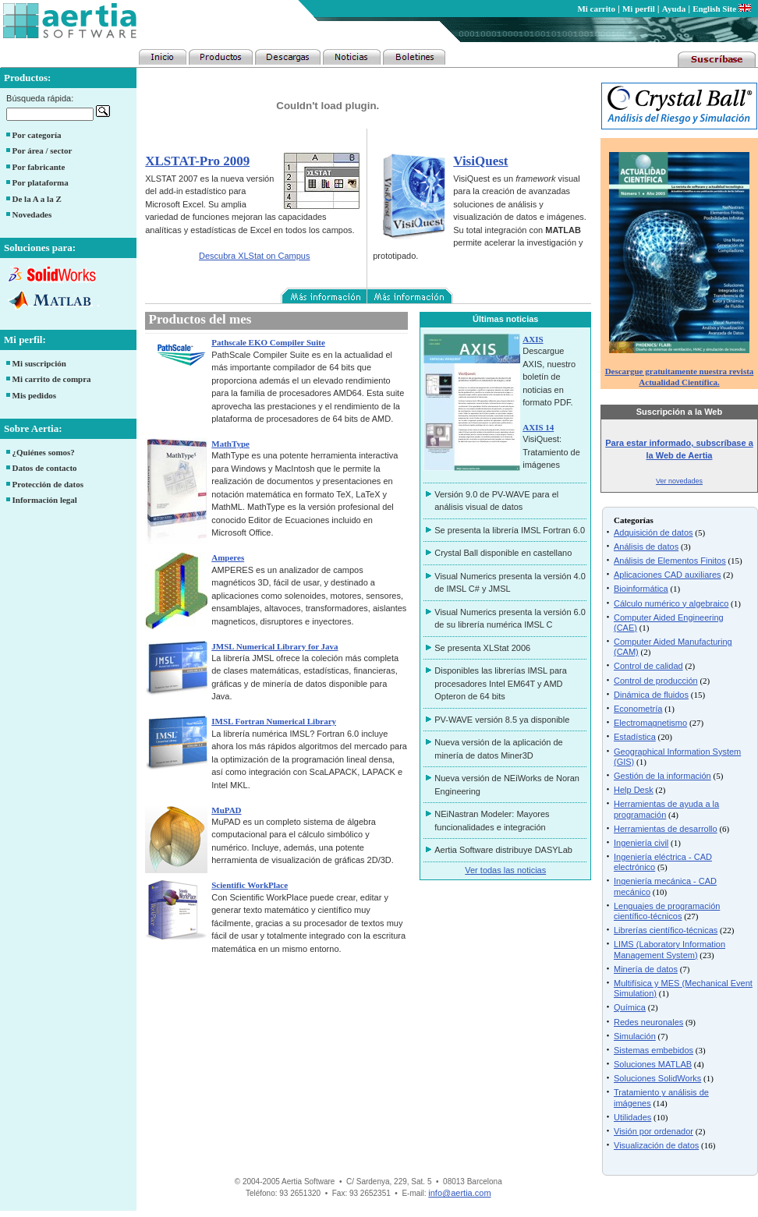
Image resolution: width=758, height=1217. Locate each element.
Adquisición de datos (653, 532)
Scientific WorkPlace (249, 885)
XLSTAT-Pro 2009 (197, 161)
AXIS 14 (538, 427)
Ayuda (673, 8)
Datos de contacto (44, 467)
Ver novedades (679, 481)
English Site (721, 8)
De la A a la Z (37, 198)
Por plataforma (40, 182)
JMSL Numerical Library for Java (274, 646)
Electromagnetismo (650, 722)
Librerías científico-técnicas (665, 930)
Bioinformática (641, 588)
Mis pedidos (34, 395)
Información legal (44, 499)
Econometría (638, 708)
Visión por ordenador (653, 1131)
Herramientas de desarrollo (665, 828)
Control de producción (656, 680)
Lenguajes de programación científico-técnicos (667, 911)
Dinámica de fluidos (651, 694)
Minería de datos (646, 969)
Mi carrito (596, 8)
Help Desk (634, 789)
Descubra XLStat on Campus (254, 255)
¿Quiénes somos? (43, 452)
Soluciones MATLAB (653, 1064)
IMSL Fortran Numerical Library (273, 721)
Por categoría (37, 135)
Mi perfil (638, 8)
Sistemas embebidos (653, 1050)
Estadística (635, 736)
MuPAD (226, 810)
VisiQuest (480, 161)
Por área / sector (42, 150)
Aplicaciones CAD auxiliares (667, 574)
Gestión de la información (662, 775)
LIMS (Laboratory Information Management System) (669, 949)
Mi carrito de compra (51, 379)
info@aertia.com (459, 1193)
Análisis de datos (646, 546)
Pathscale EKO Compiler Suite (268, 342)
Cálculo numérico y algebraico (671, 603)
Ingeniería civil (641, 842)
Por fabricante (39, 167)
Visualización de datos (656, 1145)
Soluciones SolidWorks (657, 1078)
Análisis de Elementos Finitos (670, 560)
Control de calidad (648, 665)
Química (630, 1007)
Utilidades (632, 1117)
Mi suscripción (39, 363)
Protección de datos (47, 484)
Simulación (635, 1036)
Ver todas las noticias (505, 870)
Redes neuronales (648, 1022)
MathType (230, 443)
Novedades (32, 214)
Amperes (227, 557)
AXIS (532, 339)
